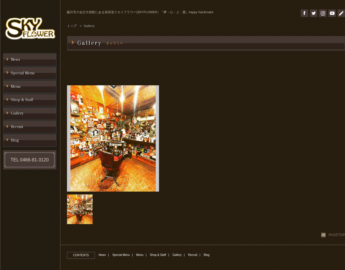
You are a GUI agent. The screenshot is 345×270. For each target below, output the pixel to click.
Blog (207, 254)
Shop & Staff (158, 254)
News (102, 254)
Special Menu (121, 254)
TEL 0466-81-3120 (30, 159)
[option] (113, 138)
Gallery (89, 26)
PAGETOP (337, 235)
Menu (139, 254)
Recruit (192, 254)
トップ (71, 26)
